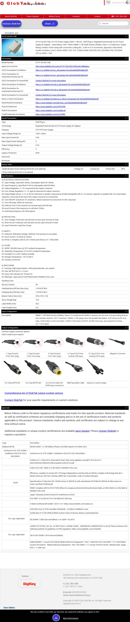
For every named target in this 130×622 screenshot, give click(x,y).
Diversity (67, 592)
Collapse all (11, 33)
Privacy (87, 595)
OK (56, 618)
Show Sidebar (9, 608)
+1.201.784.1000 (119, 16)
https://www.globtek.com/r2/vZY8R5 (50, 114)
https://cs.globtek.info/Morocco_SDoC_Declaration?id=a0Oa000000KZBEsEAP (67, 99)
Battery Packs (54, 16)
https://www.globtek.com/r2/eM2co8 (50, 110)
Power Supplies (32, 16)
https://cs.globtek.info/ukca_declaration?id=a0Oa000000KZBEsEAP (63, 84)
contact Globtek (107, 431)
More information (70, 618)
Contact (97, 16)
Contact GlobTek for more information (51, 81)
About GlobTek (11, 16)
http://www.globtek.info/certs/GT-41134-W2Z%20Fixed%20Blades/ (62, 66)
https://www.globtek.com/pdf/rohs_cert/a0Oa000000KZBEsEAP (61, 103)
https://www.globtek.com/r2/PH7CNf (50, 107)
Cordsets (76, 16)
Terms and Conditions (73, 595)
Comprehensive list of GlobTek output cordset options (34, 393)
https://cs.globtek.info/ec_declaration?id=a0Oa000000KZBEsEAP (62, 70)
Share (48, 24)
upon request (82, 431)
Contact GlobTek (14, 400)
